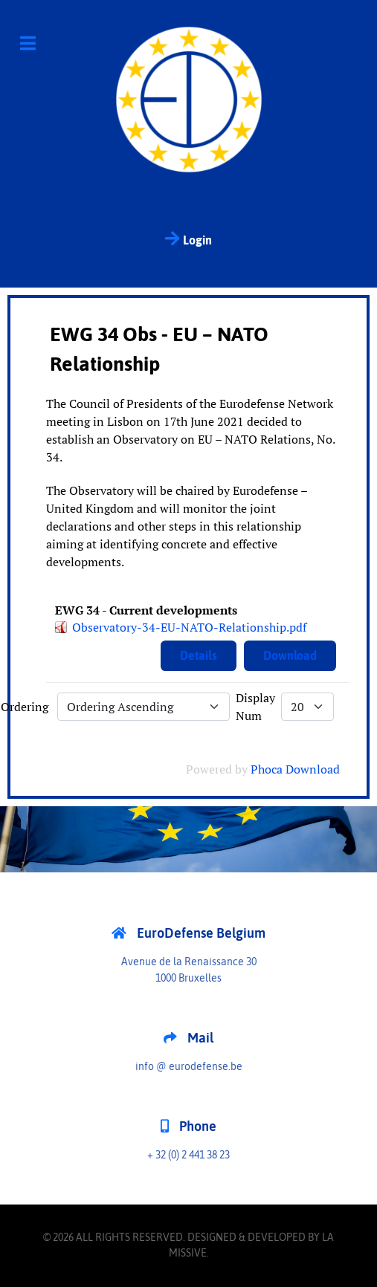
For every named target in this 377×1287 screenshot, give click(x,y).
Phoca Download (295, 769)
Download (290, 655)
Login (188, 238)
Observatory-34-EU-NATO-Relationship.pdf (189, 627)
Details (198, 655)
